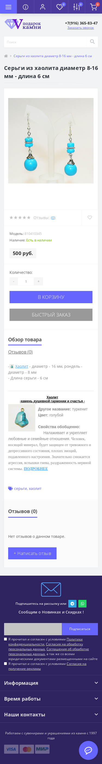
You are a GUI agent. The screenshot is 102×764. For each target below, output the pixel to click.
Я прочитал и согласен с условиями (47, 666)
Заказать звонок (80, 27)
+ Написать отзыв (32, 553)
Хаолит (21, 366)
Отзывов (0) (20, 352)
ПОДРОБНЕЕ (36, 469)
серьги (20, 488)
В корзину (51, 297)
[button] (42, 7)
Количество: (21, 272)
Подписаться (79, 629)
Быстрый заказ (51, 314)
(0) (53, 217)
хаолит (35, 488)
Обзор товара (25, 339)
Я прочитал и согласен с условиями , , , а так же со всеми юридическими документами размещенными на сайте (53, 649)
